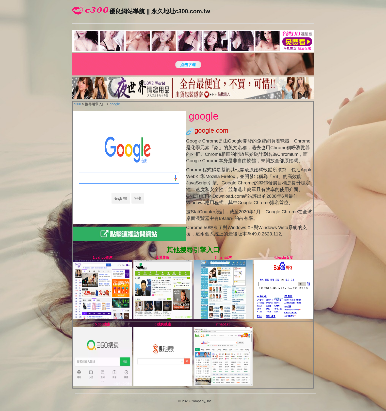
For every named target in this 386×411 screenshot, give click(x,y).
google (115, 104)
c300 (77, 104)
